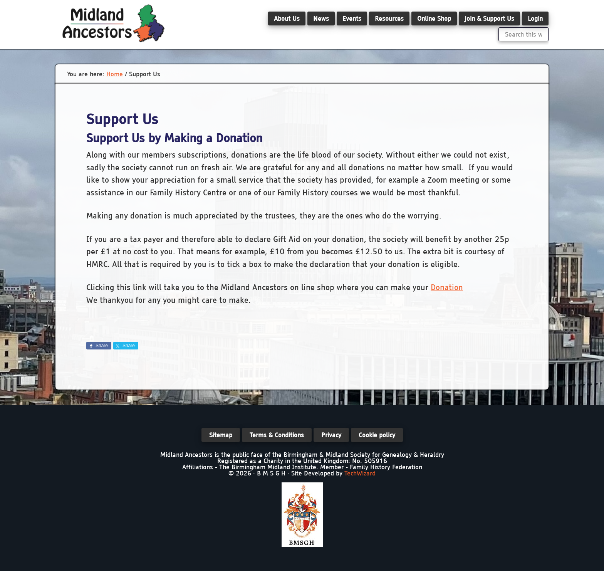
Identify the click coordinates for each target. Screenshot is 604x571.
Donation (447, 287)
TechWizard (360, 473)
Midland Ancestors (113, 23)
